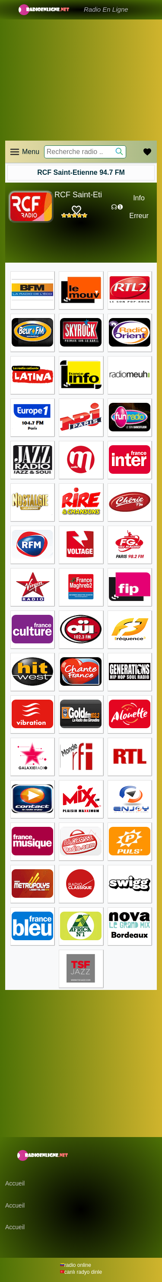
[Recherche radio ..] (85, 151)
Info (139, 198)
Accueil (15, 1183)
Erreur (138, 215)
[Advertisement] (81, 69)
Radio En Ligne (106, 9)
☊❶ (117, 207)
